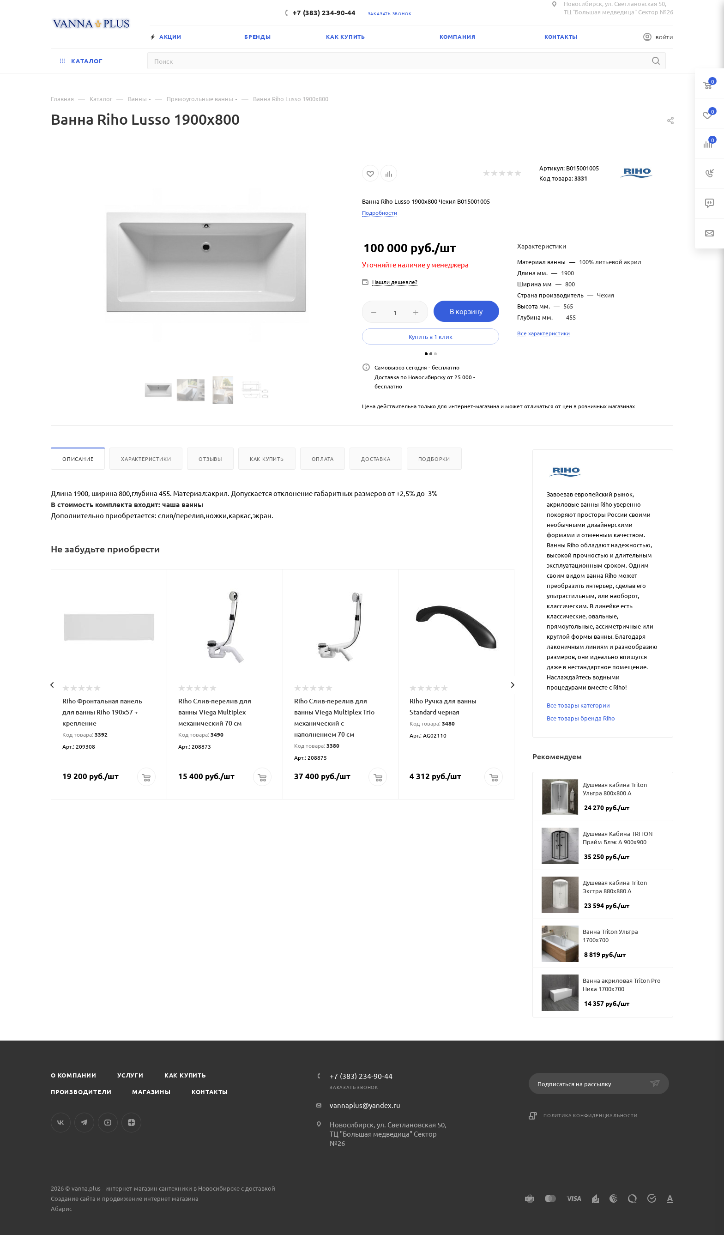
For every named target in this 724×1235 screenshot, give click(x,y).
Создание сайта (73, 1198)
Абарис (61, 1208)
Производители (81, 1092)
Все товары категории (578, 705)
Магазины (151, 1092)
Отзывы (210, 458)
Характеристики (146, 458)
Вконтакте (61, 1122)
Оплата (323, 458)
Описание (77, 458)
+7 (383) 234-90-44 (324, 12)
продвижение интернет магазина (150, 1198)
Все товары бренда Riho (581, 718)
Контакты (210, 1092)
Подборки (434, 458)
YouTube (108, 1122)
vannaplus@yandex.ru (365, 1105)
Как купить (267, 458)
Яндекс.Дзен (131, 1122)
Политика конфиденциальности (590, 1115)
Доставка (375, 458)
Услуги (130, 1075)
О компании (74, 1075)
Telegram (84, 1122)
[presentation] (51, 685)
